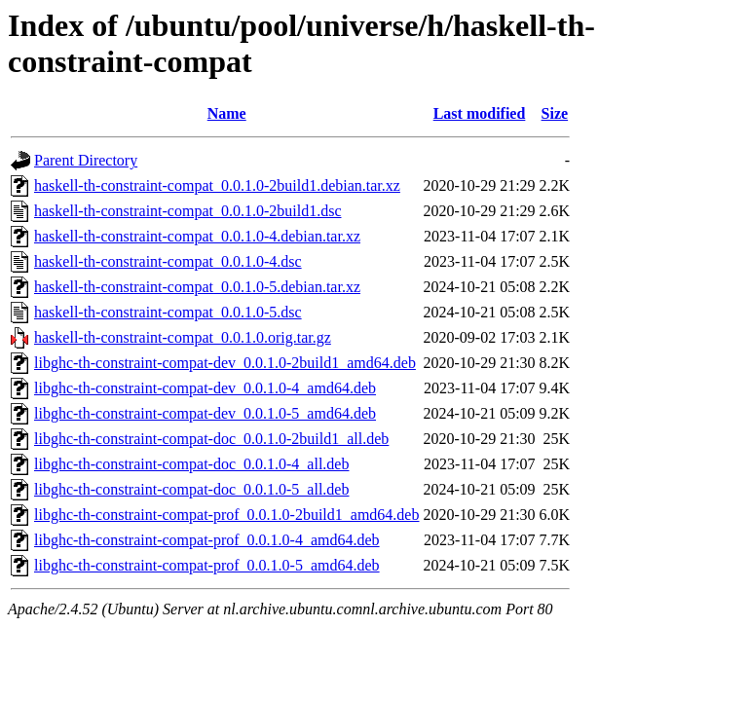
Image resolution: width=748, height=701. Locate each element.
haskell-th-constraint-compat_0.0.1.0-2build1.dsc (187, 211)
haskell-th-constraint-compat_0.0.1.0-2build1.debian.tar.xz (217, 185)
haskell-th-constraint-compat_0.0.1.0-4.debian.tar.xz (197, 236)
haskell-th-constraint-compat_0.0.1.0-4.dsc (168, 261)
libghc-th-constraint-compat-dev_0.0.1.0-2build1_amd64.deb (225, 362)
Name (226, 113)
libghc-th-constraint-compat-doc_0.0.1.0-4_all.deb (191, 464)
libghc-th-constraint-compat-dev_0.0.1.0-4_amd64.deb (205, 388)
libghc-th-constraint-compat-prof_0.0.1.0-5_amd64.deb (207, 565)
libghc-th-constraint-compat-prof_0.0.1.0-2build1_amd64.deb (226, 514)
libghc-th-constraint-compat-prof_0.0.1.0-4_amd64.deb (207, 540)
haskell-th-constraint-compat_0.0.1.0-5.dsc (168, 312)
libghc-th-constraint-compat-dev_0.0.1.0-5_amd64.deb (205, 413)
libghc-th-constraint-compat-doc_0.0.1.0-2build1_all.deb (211, 438)
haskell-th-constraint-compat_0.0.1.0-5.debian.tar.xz (197, 286)
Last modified (479, 113)
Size (555, 113)
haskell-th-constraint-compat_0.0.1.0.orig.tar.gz (182, 337)
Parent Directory (85, 160)
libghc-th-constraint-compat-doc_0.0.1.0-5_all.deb (191, 489)
